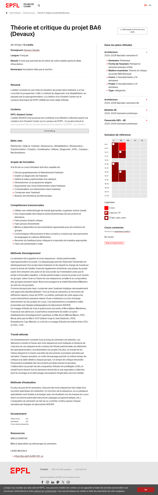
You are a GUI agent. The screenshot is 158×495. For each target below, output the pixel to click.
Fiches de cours (29, 5)
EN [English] (150, 5)
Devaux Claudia (32, 50)
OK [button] (145, 490)
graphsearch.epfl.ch (122, 231)
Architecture (124, 54)
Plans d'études (15, 13)
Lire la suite (49, 131)
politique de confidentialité (45, 491)
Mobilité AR (124, 112)
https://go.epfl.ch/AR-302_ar (29, 456)
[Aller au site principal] (7, 13)
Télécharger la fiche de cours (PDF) (132, 30)
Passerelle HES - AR (124, 122)
